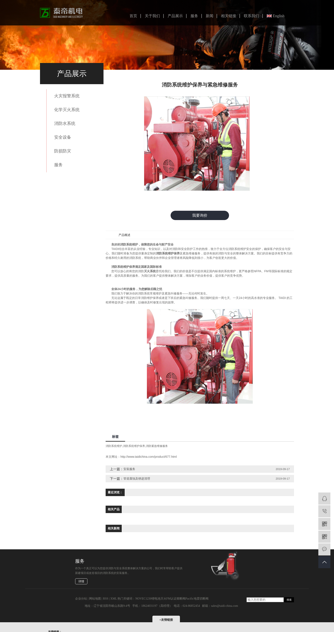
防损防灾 (62, 151)
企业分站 (81, 598)
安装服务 (129, 469)
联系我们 (251, 16)
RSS (105, 598)
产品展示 (175, 16)
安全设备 (62, 137)
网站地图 (95, 598)
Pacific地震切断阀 (196, 598)
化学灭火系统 (67, 109)
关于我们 (152, 16)
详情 (81, 581)
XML (113, 598)
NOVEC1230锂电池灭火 (150, 598)
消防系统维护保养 (134, 446)
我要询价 (199, 215)
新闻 (209, 16)
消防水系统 (64, 123)
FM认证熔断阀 (175, 598)
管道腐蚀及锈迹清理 (136, 478)
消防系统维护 (114, 446)
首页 (133, 16)
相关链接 (228, 16)
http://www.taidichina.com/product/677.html (148, 457)
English (278, 16)
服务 (194, 16)
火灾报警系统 (67, 95)
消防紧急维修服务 (157, 446)
